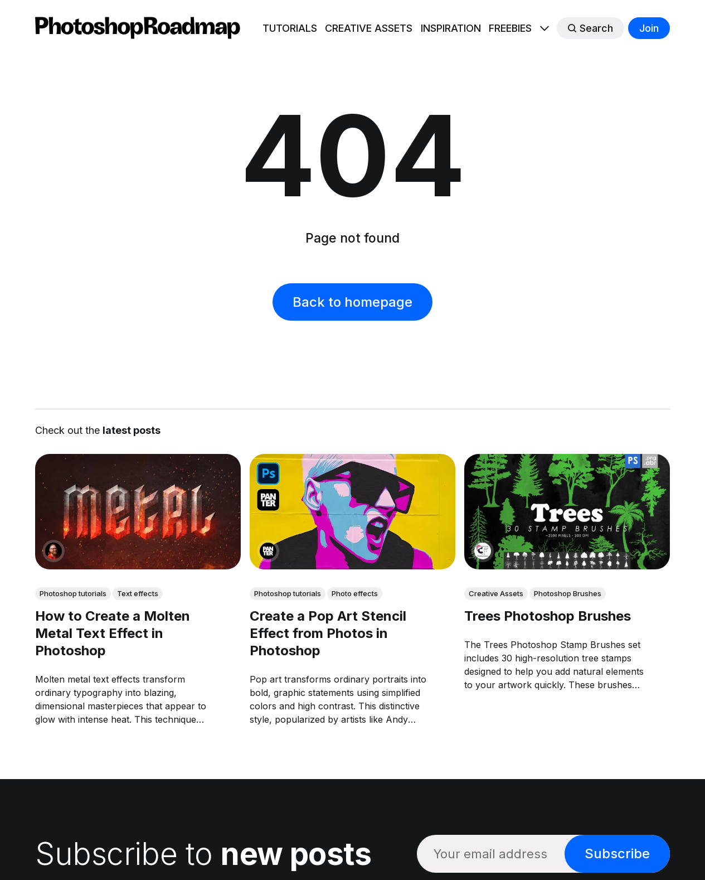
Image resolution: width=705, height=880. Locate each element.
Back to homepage (352, 302)
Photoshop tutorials (73, 593)
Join (649, 28)
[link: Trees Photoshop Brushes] (567, 565)
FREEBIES (510, 28)
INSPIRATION (451, 28)
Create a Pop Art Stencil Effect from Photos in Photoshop (328, 633)
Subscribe (617, 853)
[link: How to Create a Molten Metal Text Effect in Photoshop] (138, 565)
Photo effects (355, 593)
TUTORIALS (289, 28)
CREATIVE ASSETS (368, 28)
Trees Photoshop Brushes (547, 616)
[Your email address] (491, 853)
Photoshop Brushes (567, 593)
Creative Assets (496, 593)
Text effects (137, 593)
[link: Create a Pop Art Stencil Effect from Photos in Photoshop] (352, 565)
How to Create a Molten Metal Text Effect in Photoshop (112, 633)
